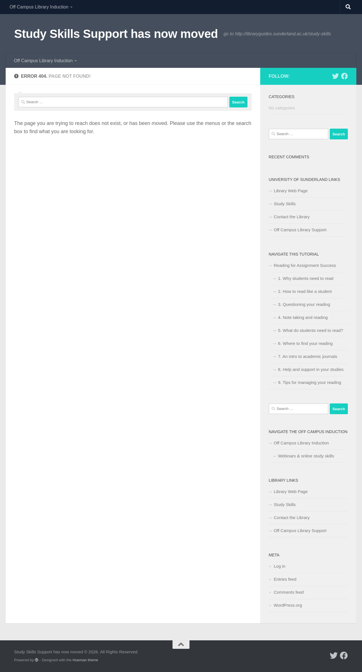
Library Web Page (291, 190)
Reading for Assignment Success (305, 265)
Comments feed (289, 592)
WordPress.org (288, 605)
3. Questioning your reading (304, 304)
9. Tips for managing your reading (309, 382)
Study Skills (285, 203)
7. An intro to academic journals (307, 356)
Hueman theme (85, 660)
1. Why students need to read (305, 278)
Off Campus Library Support (300, 229)
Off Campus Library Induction (39, 7)
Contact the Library (292, 216)
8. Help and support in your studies (311, 369)
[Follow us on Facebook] (344, 76)
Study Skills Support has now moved (116, 33)
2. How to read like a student (305, 291)
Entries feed (285, 579)
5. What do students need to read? (310, 330)
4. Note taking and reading (303, 317)
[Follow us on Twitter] (335, 76)
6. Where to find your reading (305, 343)
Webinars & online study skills (306, 455)
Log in (279, 566)
